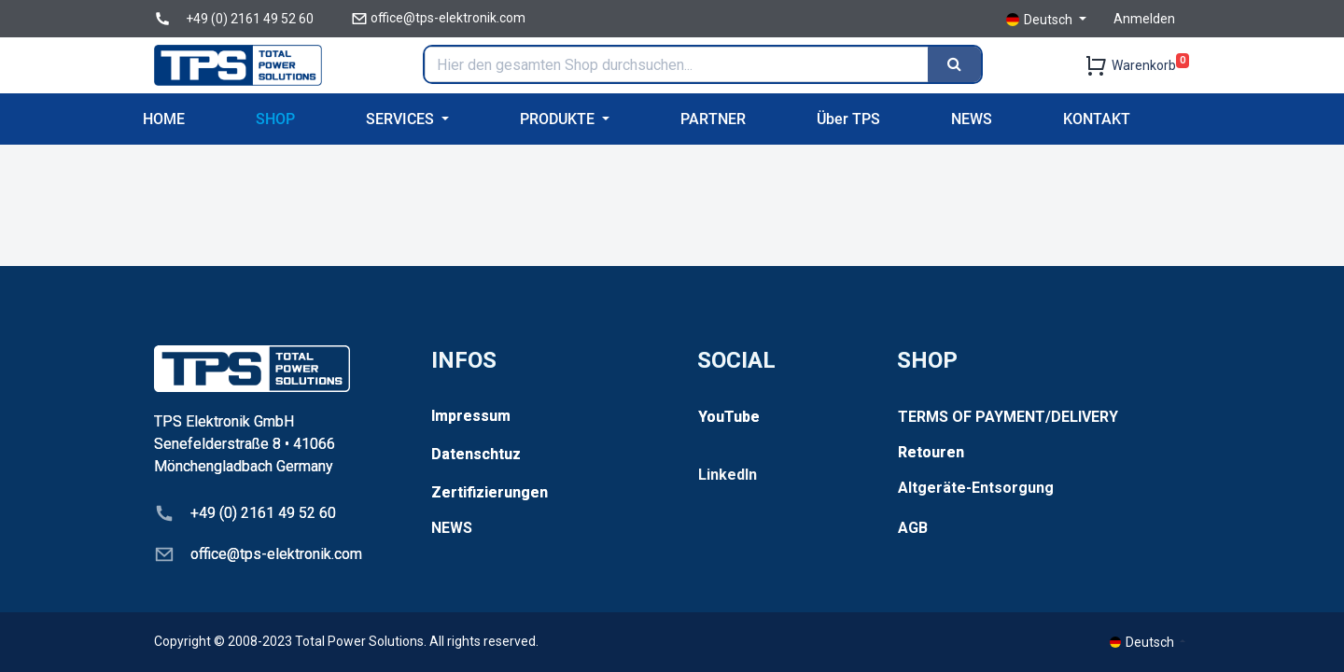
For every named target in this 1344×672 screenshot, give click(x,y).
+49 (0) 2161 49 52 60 (250, 18)
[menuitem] (163, 119)
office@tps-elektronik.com (448, 17)
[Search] (954, 64)
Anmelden (1144, 18)
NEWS (451, 528)
